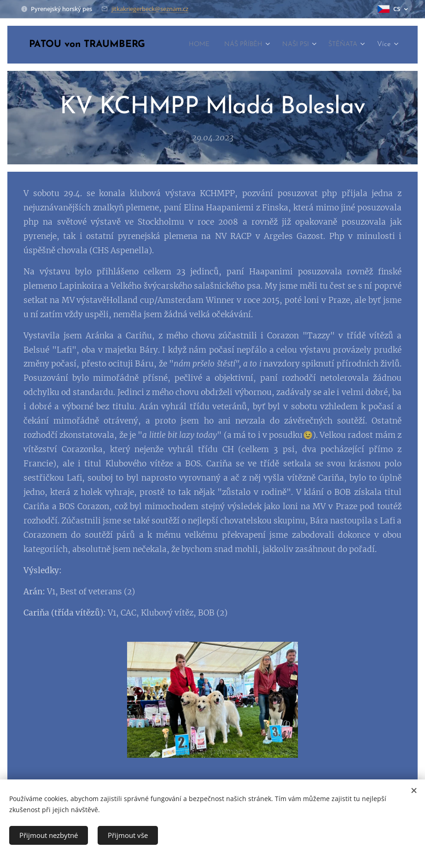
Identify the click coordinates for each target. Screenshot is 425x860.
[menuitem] (239, 44)
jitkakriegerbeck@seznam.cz (149, 9)
